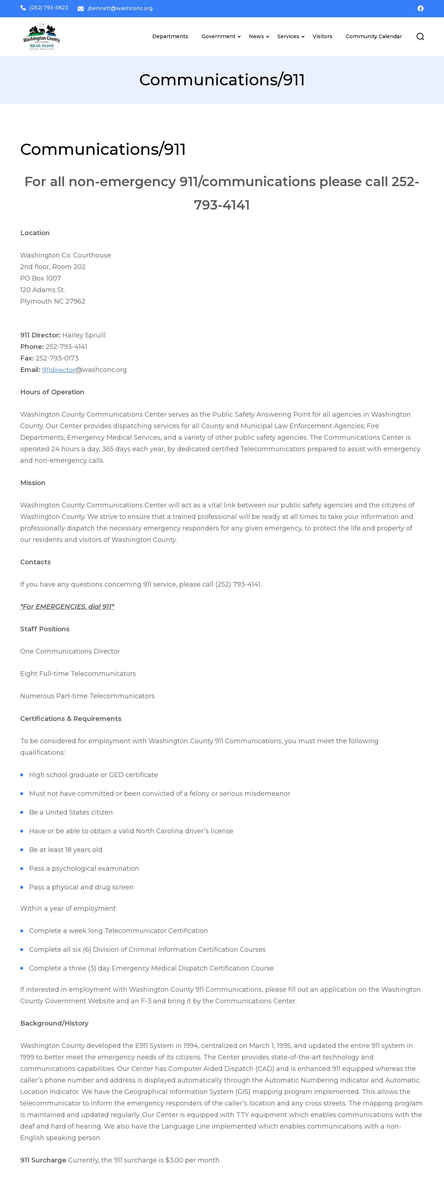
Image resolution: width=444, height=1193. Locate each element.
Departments (170, 34)
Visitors (323, 34)
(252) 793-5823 (44, 7)
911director (59, 368)
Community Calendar (374, 34)
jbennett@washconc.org (124, 7)
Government (219, 34)
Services (288, 34)
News (256, 34)
